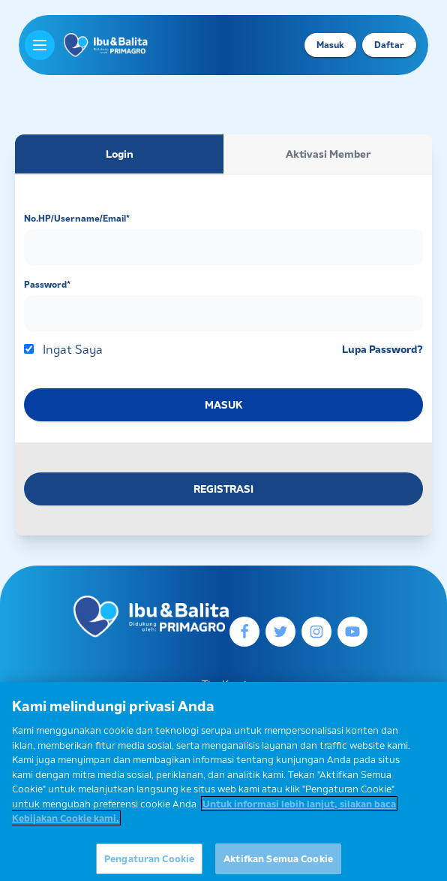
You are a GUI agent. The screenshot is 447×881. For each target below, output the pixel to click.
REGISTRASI (224, 489)
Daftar (389, 44)
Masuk (330, 44)
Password (47, 284)
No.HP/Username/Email (77, 218)
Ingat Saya (73, 349)
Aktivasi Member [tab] (328, 154)
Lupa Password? (382, 349)
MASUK (223, 405)
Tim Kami (224, 684)
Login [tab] (120, 154)
